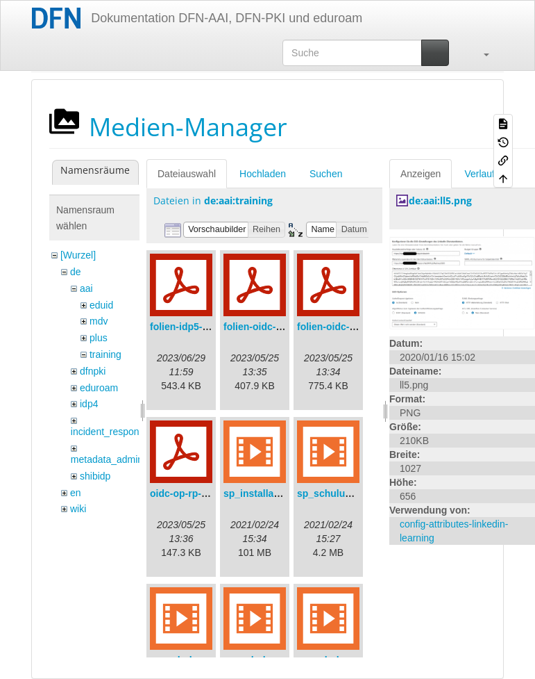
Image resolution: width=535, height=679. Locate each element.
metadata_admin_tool (117, 459)
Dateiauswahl (187, 173)
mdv (99, 321)
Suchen (325, 173)
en (75, 492)
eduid (101, 305)
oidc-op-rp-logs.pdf (194, 493)
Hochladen (262, 173)
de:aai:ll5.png (440, 200)
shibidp (95, 476)
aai (86, 288)
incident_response (110, 431)
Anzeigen (420, 173)
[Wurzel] (78, 255)
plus (99, 337)
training (105, 354)
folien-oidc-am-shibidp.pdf (284, 326)
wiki (78, 508)
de (75, 271)
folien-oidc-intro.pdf (343, 326)
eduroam (99, 387)
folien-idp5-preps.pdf (198, 326)
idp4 (89, 403)
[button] (479, 52)
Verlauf (479, 173)
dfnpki (92, 371)
